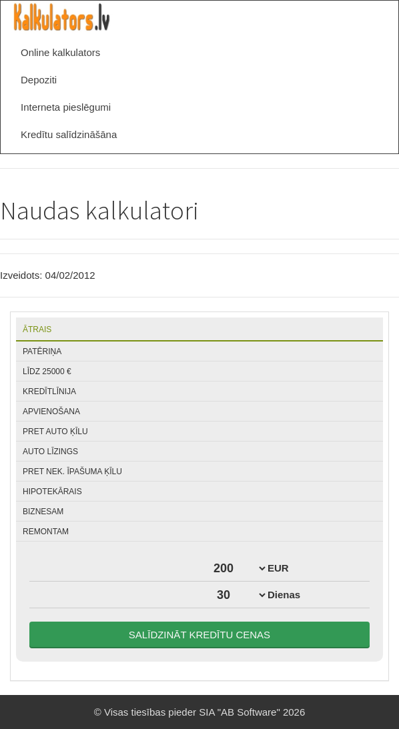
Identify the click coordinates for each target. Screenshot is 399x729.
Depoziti (39, 79)
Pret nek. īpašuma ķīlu (72, 471)
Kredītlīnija (49, 391)
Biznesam (43, 511)
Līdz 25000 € (47, 371)
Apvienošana (51, 411)
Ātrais (37, 329)
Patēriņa (42, 351)
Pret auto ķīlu (55, 431)
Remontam (46, 531)
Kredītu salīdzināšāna (69, 134)
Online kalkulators (60, 52)
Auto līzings (50, 451)
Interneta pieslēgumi (66, 107)
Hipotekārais (52, 491)
